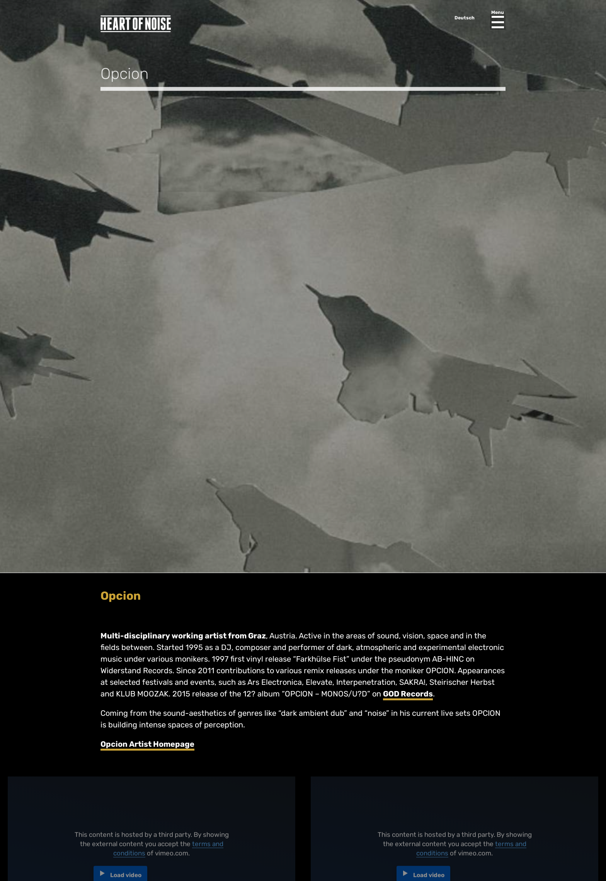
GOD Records (408, 693)
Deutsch (464, 17)
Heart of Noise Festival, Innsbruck (135, 23)
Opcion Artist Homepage (147, 744)
